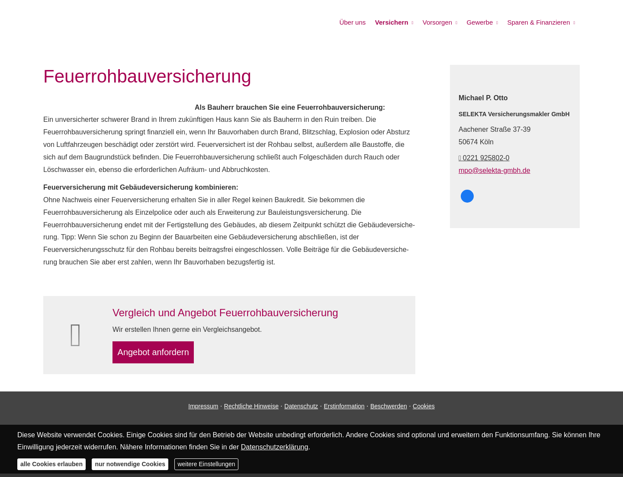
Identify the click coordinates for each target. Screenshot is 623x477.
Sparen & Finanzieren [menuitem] (539, 22)
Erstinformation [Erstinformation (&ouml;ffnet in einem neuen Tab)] (344, 409)
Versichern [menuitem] (397, 22)
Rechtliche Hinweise (251, 409)
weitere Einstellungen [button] (206, 464)
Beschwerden (388, 409)
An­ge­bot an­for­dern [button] (157, 353)
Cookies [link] (424, 409)
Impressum (203, 409)
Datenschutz (301, 409)
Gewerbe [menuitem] (482, 22)
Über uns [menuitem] (359, 22)
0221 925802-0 (484, 158)
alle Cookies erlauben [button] (51, 464)
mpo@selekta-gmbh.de (494, 170)
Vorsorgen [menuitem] (441, 22)
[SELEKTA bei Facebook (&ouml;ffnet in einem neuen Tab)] (467, 196)
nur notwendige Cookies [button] (130, 464)
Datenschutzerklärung (274, 447)
